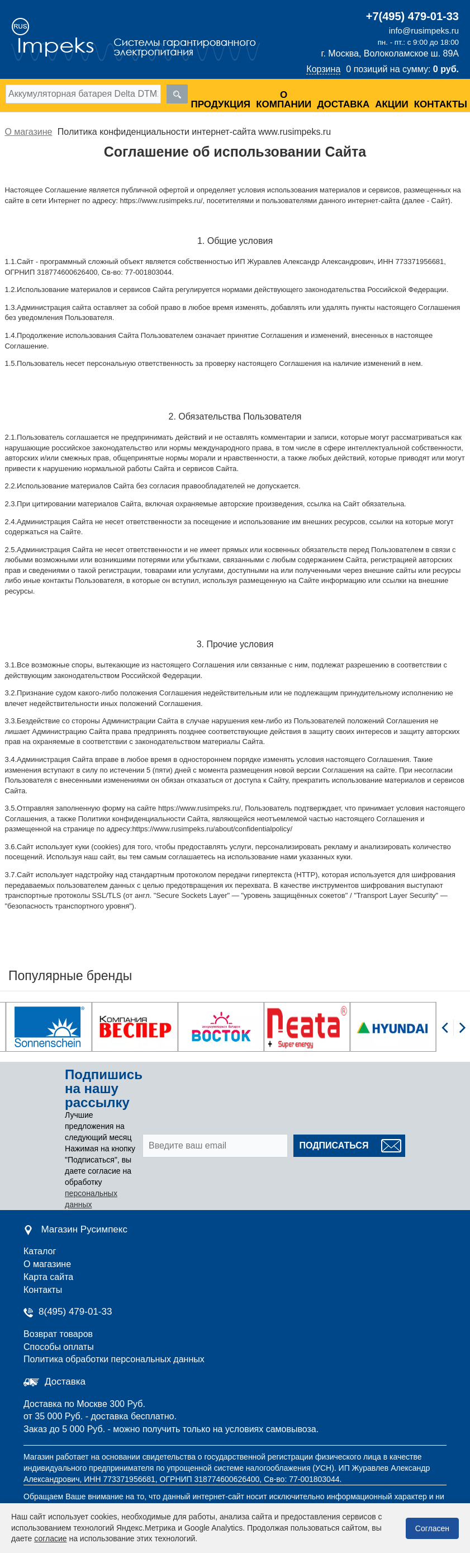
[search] (177, 93)
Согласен (432, 1528)
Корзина (323, 69)
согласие (50, 1538)
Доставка (343, 104)
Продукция (220, 104)
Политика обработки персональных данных (114, 1359)
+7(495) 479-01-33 (412, 16)
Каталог (39, 1251)
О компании (283, 100)
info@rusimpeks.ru (424, 30)
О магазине (47, 1264)
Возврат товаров (58, 1334)
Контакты (440, 104)
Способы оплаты (58, 1347)
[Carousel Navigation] (453, 1034)
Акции (392, 104)
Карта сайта (48, 1277)
